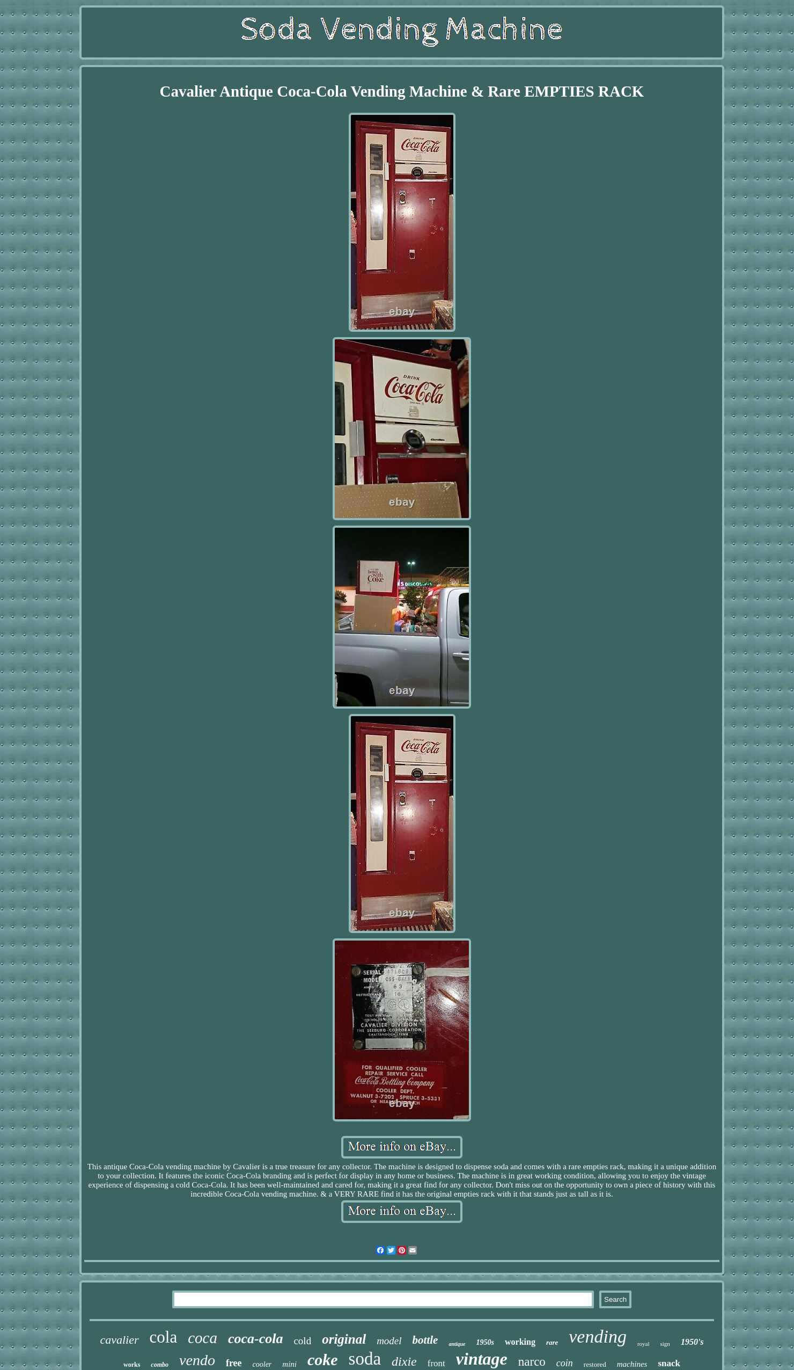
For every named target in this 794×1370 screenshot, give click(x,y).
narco (532, 1361)
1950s (485, 1342)
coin (564, 1363)
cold (302, 1340)
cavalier (119, 1339)
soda (365, 1358)
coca (202, 1337)
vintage (482, 1358)
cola (164, 1337)
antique (457, 1344)
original (344, 1339)
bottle (425, 1339)
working (520, 1341)
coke (322, 1359)
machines (632, 1364)
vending (598, 1336)
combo (159, 1364)
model (389, 1340)
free (234, 1363)
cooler (262, 1364)
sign (665, 1343)
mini (289, 1364)
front (436, 1363)
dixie (404, 1361)
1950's (692, 1341)
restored (595, 1364)
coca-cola (255, 1338)
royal (643, 1343)
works (131, 1364)
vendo (197, 1360)
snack (669, 1363)
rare (552, 1342)
